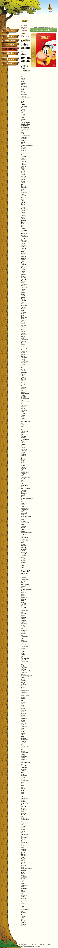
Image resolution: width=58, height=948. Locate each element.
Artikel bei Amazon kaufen (43, 30)
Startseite (10, 30)
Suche (10, 53)
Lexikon (10, 45)
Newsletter (10, 40)
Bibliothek (24, 30)
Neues (10, 36)
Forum (10, 59)
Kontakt (10, 63)
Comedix (50, 27)
